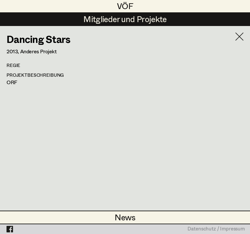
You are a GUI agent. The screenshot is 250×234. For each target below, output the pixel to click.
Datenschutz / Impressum (216, 229)
